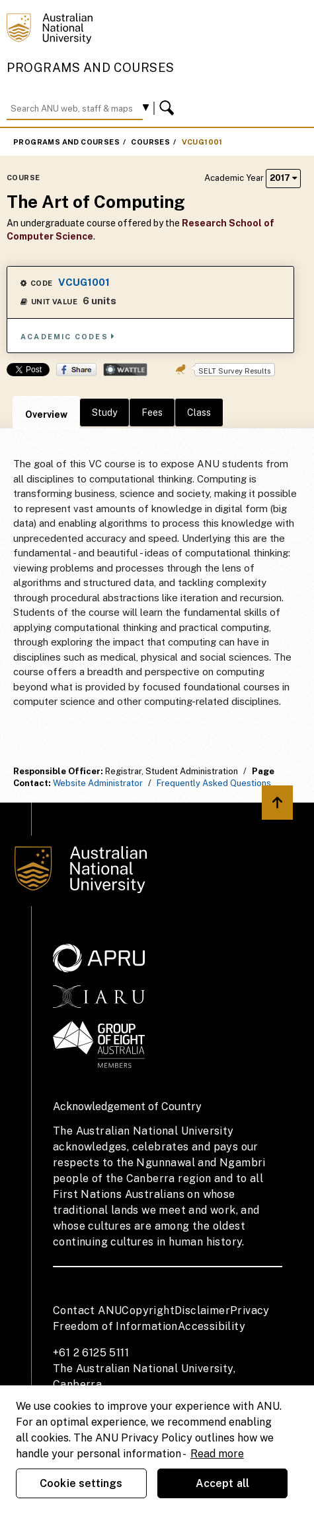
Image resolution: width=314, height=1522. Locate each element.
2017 (283, 178)
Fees (152, 412)
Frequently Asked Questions (214, 783)
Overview (46, 414)
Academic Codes (68, 336)
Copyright (148, 1310)
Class (199, 412)
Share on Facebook (76, 369)
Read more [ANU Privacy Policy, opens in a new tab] (217, 1453)
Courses (150, 142)
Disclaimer (202, 1310)
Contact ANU (87, 1310)
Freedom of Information (115, 1326)
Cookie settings (81, 1483)
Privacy (250, 1310)
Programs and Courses (91, 68)
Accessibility (211, 1326)
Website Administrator (98, 783)
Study (104, 412)
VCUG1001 (202, 142)
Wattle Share (125, 369)
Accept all (223, 1483)
